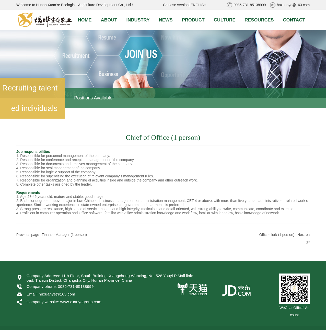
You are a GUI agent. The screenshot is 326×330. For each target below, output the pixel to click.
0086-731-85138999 (250, 5)
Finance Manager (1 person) (64, 235)
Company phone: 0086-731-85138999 (60, 286)
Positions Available (93, 97)
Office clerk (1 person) (276, 235)
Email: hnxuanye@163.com (51, 294)
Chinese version (176, 5)
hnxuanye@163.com (293, 5)
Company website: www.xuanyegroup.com (64, 302)
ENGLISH (198, 5)
